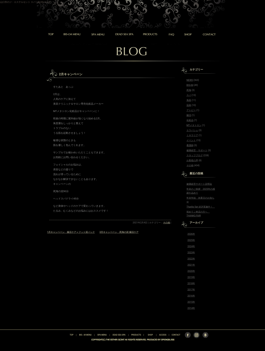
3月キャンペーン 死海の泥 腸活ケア (118, 232)
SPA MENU (102, 335)
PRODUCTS (136, 335)
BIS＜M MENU (85, 335)
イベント (191, 140)
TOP (64, 335)
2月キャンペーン (70, 74)
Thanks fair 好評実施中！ (200, 206)
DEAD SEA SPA (119, 335)
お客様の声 (192, 160)
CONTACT (176, 335)
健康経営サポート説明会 (199, 184)
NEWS (189, 80)
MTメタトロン (193, 125)
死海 (188, 90)
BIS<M (189, 85)
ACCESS (162, 335)
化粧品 (189, 120)
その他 (166, 222)
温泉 (188, 105)
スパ (188, 95)
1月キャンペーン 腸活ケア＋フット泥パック (71, 232)
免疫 (188, 100)
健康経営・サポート (196, 150)
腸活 (188, 115)
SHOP (150, 335)
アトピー (191, 110)
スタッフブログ (194, 155)
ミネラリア (192, 135)
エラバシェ (192, 130)
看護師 (189, 145)
